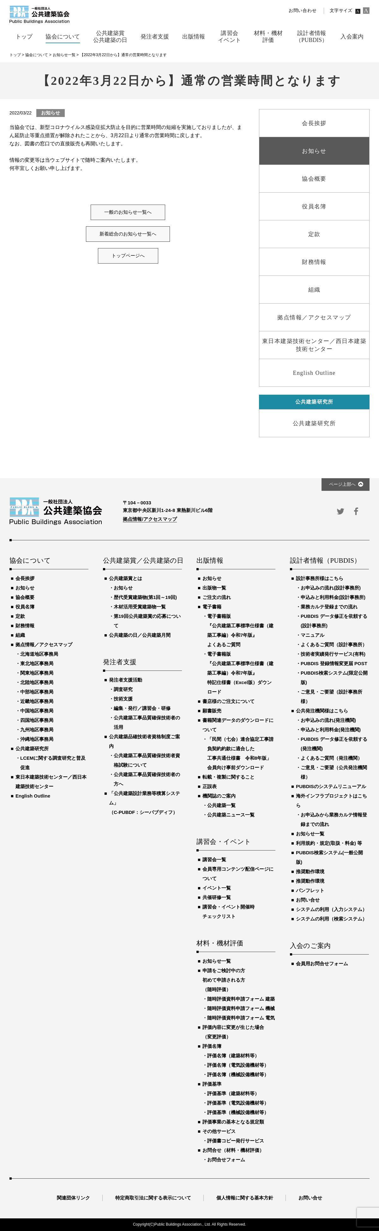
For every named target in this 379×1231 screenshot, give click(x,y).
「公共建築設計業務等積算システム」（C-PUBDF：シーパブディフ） (144, 803)
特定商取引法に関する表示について (153, 1197)
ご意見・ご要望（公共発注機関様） (334, 772)
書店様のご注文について (228, 701)
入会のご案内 (310, 946)
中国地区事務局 (36, 710)
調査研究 (123, 689)
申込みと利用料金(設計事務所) (333, 597)
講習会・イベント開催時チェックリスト (228, 911)
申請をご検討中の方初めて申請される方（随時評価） (223, 980)
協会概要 (24, 597)
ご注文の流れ (216, 597)
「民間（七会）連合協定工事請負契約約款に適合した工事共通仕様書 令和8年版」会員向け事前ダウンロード (240, 753)
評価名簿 (211, 1046)
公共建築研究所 (32, 748)
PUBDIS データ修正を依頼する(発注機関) (334, 743)
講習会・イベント (223, 842)
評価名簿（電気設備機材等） (238, 1065)
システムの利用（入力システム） (331, 909)
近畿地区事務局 (36, 701)
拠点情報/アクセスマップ (150, 519)
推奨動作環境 (310, 871)
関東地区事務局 (36, 673)
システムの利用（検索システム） (331, 918)
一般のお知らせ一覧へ (128, 212)
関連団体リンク (73, 1197)
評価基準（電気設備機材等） (238, 1103)
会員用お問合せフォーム (322, 963)
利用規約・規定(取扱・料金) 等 (329, 843)
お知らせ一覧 (216, 961)
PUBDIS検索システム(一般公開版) (329, 857)
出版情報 (209, 560)
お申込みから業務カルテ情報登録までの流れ (334, 819)
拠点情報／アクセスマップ (43, 644)
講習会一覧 (214, 859)
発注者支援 (119, 662)
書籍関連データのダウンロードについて (238, 724)
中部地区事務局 (36, 691)
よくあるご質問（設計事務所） (334, 644)
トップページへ (128, 255)
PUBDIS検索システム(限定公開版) (334, 677)
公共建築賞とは (125, 578)
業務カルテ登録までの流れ (329, 606)
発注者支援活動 (125, 679)
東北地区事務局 (36, 663)
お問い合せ (308, 900)
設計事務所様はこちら (319, 578)
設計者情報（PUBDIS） (325, 560)
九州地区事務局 (36, 729)
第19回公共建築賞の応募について (147, 620)
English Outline (32, 795)
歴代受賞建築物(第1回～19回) (145, 597)
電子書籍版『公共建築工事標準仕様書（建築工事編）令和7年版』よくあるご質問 (240, 630)
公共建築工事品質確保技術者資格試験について (147, 760)
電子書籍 (211, 606)
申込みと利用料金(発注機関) (331, 729)
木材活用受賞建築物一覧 (140, 606)
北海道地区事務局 (39, 654)
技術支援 (123, 698)
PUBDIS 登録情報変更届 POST (334, 663)
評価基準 (211, 1084)
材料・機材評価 (219, 943)
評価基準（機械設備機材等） (238, 1112)
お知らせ (24, 587)
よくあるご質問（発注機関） (331, 758)
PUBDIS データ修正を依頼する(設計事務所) (334, 620)
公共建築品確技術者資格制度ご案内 (144, 741)
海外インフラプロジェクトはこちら (331, 800)
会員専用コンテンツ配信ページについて (238, 873)
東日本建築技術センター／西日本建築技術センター (51, 781)
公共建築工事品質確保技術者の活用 (147, 722)
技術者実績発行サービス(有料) (333, 654)
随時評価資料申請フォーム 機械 (241, 1008)
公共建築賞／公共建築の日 (142, 560)
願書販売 (211, 710)
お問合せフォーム (226, 1159)
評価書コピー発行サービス (235, 1140)
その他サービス (219, 1131)
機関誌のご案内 (219, 795)
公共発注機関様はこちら (322, 710)
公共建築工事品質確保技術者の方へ (147, 779)
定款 (20, 616)
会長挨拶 (24, 578)
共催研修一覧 (216, 897)
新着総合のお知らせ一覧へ (127, 233)
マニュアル (312, 635)
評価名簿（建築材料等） (233, 1055)
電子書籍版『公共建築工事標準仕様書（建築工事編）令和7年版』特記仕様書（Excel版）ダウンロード (240, 672)
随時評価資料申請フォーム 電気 (241, 1017)
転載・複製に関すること (228, 777)
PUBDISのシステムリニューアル (331, 786)
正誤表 (209, 786)
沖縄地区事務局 (36, 739)
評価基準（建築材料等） (233, 1093)
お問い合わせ (302, 10)
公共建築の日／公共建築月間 (140, 635)
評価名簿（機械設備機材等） (238, 1074)
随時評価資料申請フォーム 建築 (241, 999)
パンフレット (310, 890)
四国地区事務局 (36, 720)
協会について (30, 560)
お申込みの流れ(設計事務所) (331, 587)
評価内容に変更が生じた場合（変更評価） (233, 1032)
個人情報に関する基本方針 (244, 1197)
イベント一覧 (216, 888)
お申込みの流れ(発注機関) (328, 720)
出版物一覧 (214, 587)
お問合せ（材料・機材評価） (233, 1150)
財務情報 (24, 625)
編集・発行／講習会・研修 (142, 708)
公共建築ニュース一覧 (231, 814)
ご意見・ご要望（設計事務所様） (331, 696)
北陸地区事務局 (36, 682)
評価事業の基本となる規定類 (233, 1121)
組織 (20, 635)
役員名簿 (24, 606)
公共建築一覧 (221, 805)
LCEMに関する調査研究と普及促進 (53, 762)
